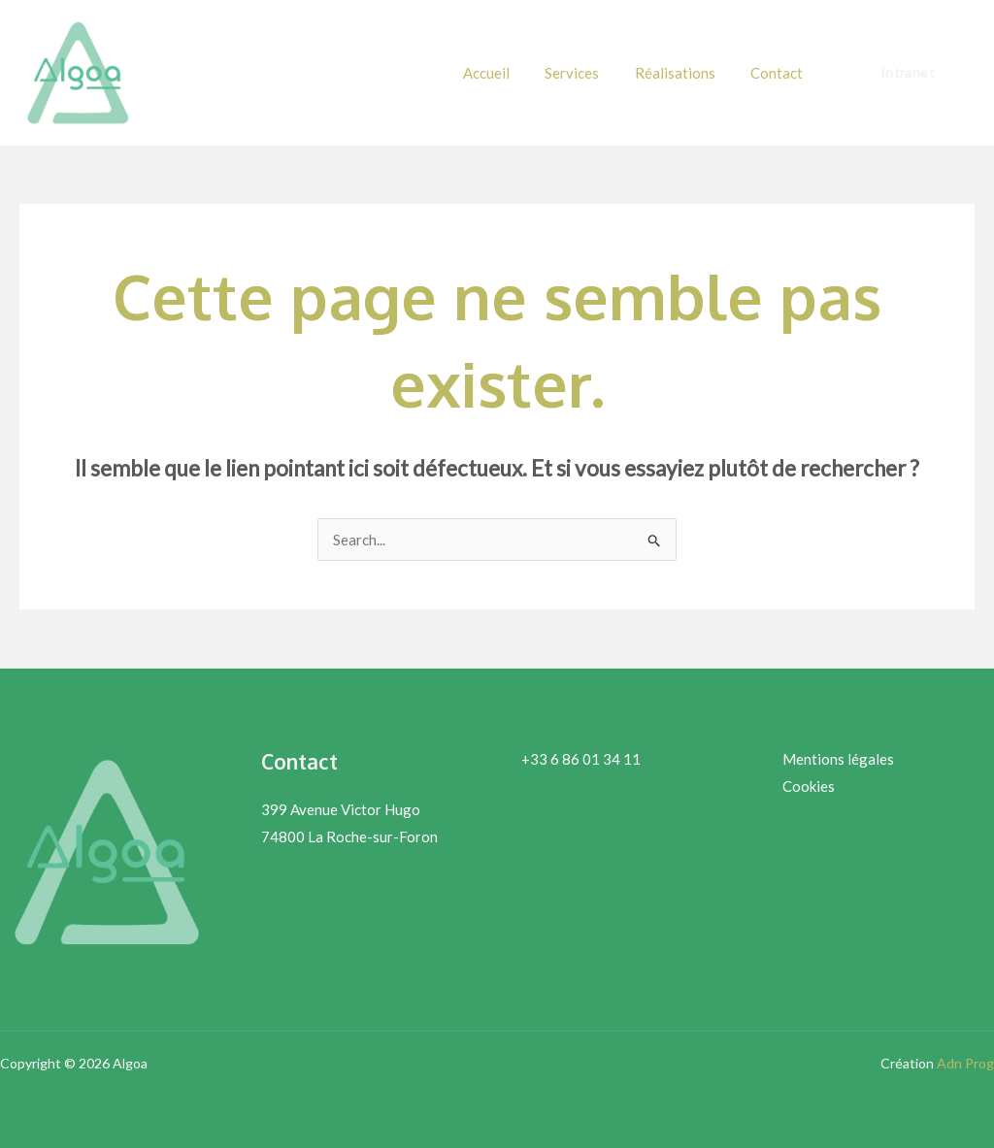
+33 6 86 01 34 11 (581, 759)
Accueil (508, 73)
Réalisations (685, 73)
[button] (908, 72)
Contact (780, 73)
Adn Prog (965, 1063)
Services (588, 73)
